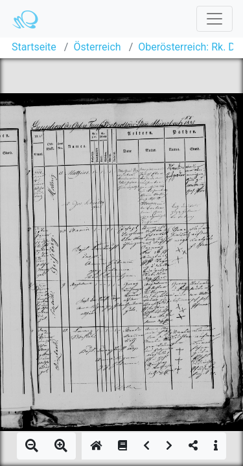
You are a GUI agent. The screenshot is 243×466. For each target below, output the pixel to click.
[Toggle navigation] (214, 19)
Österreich (97, 47)
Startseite (34, 47)
